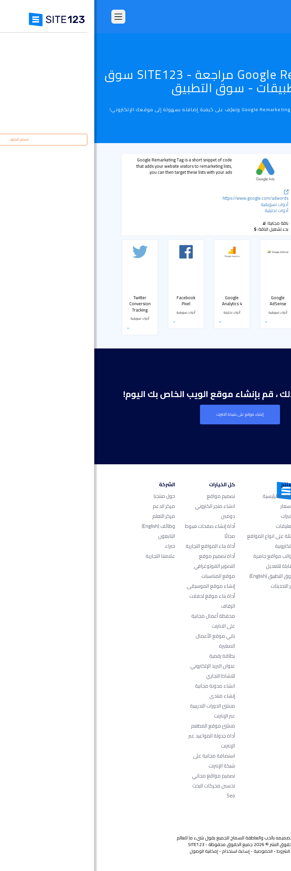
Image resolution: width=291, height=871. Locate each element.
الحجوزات (249, 279)
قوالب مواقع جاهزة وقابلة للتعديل (180, 561)
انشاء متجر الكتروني (121, 506)
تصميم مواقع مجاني (119, 775)
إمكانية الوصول (109, 851)
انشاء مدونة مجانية (121, 686)
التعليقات (191, 526)
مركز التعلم (69, 516)
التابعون (72, 536)
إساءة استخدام (141, 851)
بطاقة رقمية (128, 656)
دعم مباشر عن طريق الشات (241, 207)
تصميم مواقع (126, 496)
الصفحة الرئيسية (184, 496)
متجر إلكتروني (246, 307)
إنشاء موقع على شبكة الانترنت (146, 414)
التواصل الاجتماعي (243, 320)
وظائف (64, 526)
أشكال (251, 251)
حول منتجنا (70, 496)
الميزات (193, 516)
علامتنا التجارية (66, 556)
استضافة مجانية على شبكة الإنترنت (120, 760)
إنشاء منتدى (128, 696)
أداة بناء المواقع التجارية (116, 546)
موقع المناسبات (124, 576)
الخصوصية (168, 851)
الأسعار (250, 293)
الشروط (189, 851)
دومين (134, 516)
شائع (252, 176)
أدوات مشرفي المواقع (239, 237)
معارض (250, 265)
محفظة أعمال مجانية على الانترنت (119, 621)
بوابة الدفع (247, 334)
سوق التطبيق (178, 576)
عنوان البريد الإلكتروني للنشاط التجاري (118, 671)
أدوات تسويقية (245, 223)
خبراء (76, 546)
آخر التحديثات (188, 586)
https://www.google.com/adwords (161, 196)
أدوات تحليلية (246, 190)
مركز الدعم (69, 506)
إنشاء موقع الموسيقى (116, 586)
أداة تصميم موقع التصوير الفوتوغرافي (120, 561)
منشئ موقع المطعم (119, 726)
